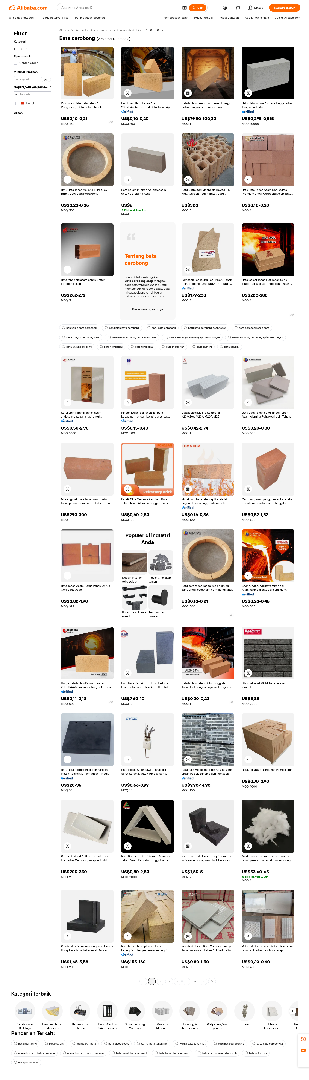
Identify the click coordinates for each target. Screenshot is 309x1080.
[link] (303, 1039)
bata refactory (256, 1053)
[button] (184, 7)
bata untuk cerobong (77, 347)
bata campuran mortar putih (217, 1053)
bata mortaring (173, 347)
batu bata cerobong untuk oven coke (132, 337)
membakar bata (84, 1043)
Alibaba (64, 30)
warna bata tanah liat (152, 1043)
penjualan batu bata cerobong (34, 1053)
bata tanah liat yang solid (129, 1053)
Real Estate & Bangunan (91, 30)
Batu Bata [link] (156, 30)
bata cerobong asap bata (252, 328)
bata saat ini (202, 347)
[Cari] (197, 7)
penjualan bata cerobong (79, 328)
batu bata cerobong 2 (229, 1043)
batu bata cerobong (161, 328)
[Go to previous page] (143, 981)
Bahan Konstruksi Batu (129, 30)
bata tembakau (111, 347)
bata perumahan (26, 1062)
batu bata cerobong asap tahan (205, 328)
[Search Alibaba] (120, 7)
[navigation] (32, 506)
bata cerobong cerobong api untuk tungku (192, 337)
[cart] (238, 8)
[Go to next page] (212, 981)
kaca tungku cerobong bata (81, 337)
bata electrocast (116, 1043)
